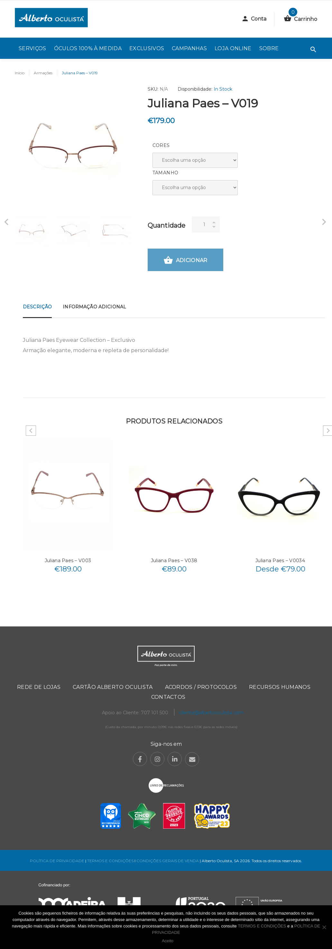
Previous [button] (31, 430)
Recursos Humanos (279, 687)
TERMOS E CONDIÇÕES (110, 860)
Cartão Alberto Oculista (112, 687)
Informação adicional (94, 307)
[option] (32, 231)
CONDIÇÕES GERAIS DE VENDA (168, 860)
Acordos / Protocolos (201, 687)
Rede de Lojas (38, 687)
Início (19, 72)
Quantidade (166, 225)
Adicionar (185, 261)
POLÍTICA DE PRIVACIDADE (57, 860)
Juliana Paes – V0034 (280, 560)
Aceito (167, 940)
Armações (43, 72)
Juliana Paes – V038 (174, 560)
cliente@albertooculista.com (211, 713)
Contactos (168, 697)
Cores (161, 145)
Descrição (37, 307)
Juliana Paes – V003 (68, 560)
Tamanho (165, 172)
